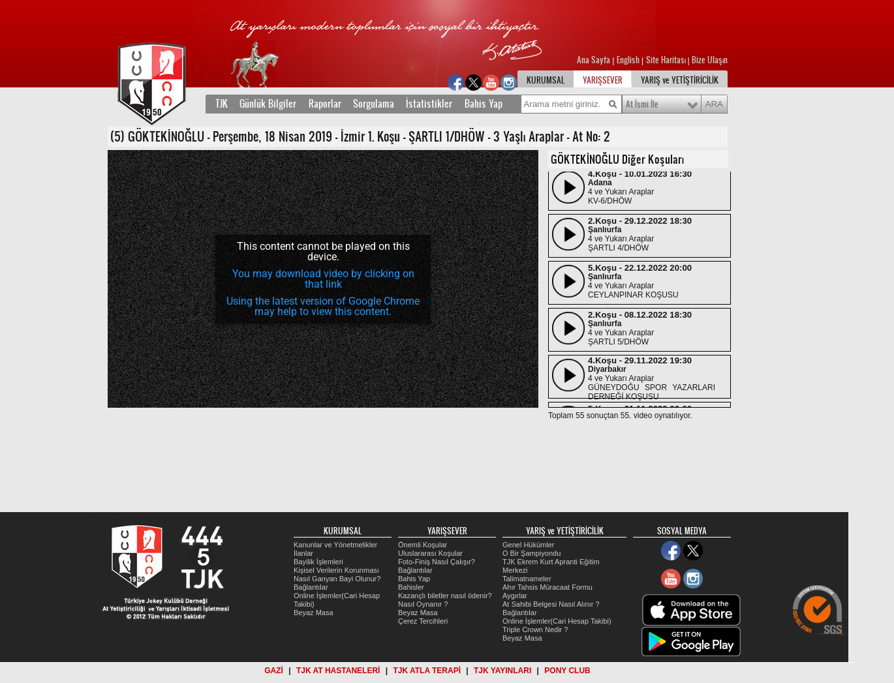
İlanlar (303, 553)
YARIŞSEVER (603, 80)
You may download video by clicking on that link (323, 278)
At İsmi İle (642, 104)
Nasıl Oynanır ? (423, 604)
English (628, 60)
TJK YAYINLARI (502, 670)
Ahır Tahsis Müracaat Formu (547, 587)
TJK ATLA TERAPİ (427, 670)
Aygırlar (514, 596)
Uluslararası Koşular (430, 553)
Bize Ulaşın (710, 60)
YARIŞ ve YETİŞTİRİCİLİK (679, 80)
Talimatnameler (526, 579)
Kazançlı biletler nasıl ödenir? (445, 596)
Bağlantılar (311, 587)
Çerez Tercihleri (423, 621)
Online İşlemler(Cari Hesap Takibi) (556, 621)
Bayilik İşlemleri (318, 562)
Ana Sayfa (594, 60)
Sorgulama (373, 104)
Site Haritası (667, 60)
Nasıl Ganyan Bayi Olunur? (337, 579)
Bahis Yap (483, 104)
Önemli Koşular (422, 545)
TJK (221, 104)
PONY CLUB (567, 670)
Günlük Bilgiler (267, 104)
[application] (323, 279)
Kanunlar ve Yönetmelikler (335, 545)
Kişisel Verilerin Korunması (336, 570)
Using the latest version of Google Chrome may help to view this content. (323, 306)
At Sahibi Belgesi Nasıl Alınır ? (551, 604)
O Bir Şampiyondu (531, 553)
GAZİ (273, 670)
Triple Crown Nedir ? (535, 629)
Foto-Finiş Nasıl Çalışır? (436, 562)
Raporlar (325, 104)
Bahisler (411, 587)
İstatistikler (429, 104)
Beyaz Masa (313, 612)
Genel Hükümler (528, 545)
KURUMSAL (545, 80)
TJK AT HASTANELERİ (338, 670)
